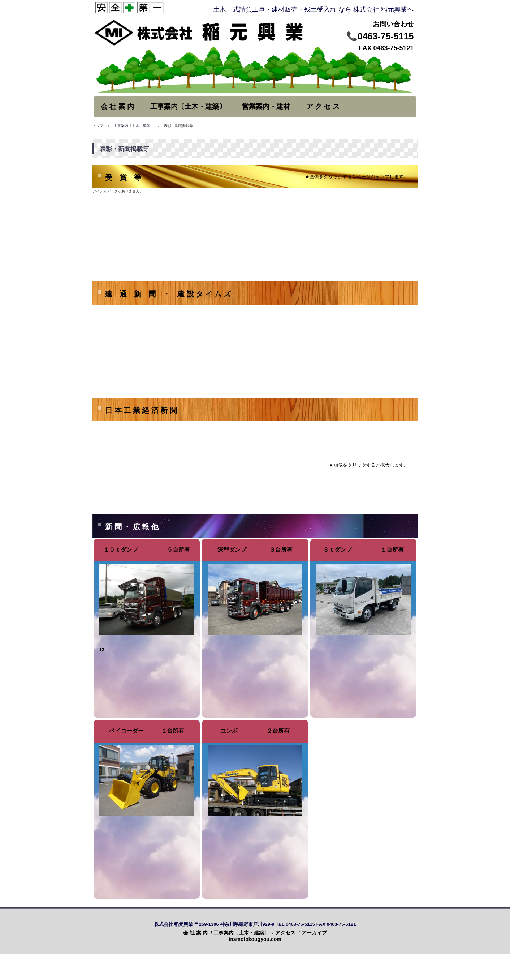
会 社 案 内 (117, 106)
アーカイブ (314, 933)
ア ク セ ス (323, 106)
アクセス (285, 933)
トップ (97, 126)
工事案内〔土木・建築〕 (188, 106)
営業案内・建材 (266, 106)
